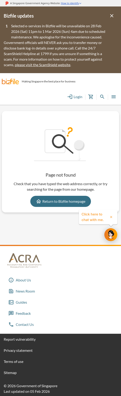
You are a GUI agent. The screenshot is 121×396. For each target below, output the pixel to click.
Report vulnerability (20, 339)
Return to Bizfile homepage (60, 201)
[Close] (111, 15)
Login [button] (74, 97)
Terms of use (13, 361)
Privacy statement (18, 350)
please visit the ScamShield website (42, 64)
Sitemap (10, 372)
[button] (10, 81)
